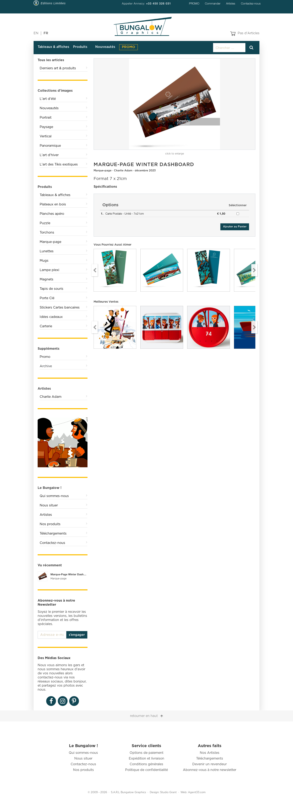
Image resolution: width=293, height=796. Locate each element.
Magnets (46, 279)
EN (36, 33)
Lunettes (47, 251)
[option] (174, 104)
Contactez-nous (251, 3)
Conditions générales (146, 764)
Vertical (45, 136)
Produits (80, 47)
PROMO (194, 3)
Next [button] (254, 270)
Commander (212, 3)
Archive (46, 366)
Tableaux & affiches (53, 47)
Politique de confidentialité (146, 770)
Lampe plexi (49, 270)
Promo (45, 356)
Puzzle (45, 223)
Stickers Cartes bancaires (60, 307)
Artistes (230, 3)
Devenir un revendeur (209, 764)
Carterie (46, 326)
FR (46, 33)
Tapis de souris (51, 288)
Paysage (46, 127)
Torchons (47, 232)
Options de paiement (146, 752)
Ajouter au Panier (234, 226)
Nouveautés (105, 47)
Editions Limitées (53, 3)
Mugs (44, 260)
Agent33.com (197, 792)
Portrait (45, 117)
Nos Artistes (209, 752)
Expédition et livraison (146, 758)
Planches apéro (52, 213)
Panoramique (50, 145)
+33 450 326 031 (158, 3)
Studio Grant (168, 792)
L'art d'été (48, 98)
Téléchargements (53, 533)
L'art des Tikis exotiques (59, 164)
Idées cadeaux (51, 317)
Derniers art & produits (58, 68)
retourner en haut (144, 716)
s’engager (77, 634)
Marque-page (50, 242)
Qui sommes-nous (54, 496)
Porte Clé (47, 298)
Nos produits (50, 524)
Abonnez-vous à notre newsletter (209, 770)
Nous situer (49, 505)
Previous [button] (95, 270)
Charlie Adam (50, 396)
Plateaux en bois (53, 204)
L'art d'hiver (49, 155)
